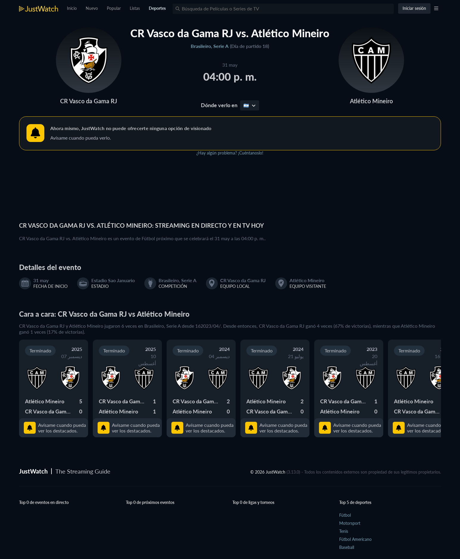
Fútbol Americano (355, 539)
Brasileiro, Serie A (210, 46)
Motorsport (349, 523)
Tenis (343, 531)
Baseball (346, 547)
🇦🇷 (249, 105)
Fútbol (345, 515)
